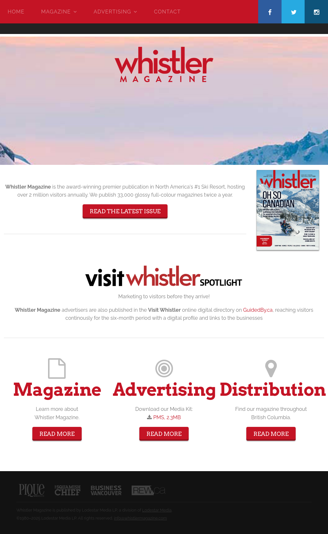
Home (16, 12)
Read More (57, 433)
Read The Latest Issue (125, 211)
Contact (167, 12)
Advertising (112, 12)
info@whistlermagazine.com (140, 518)
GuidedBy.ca (258, 310)
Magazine (56, 12)
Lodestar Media (157, 510)
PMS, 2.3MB (167, 417)
